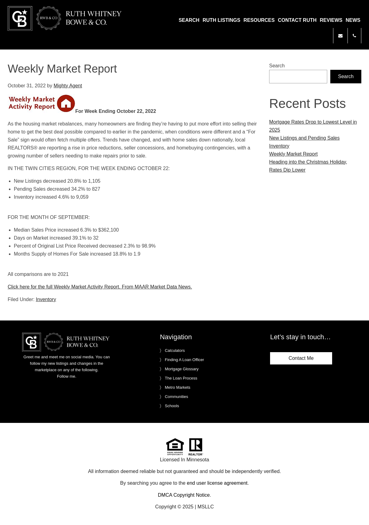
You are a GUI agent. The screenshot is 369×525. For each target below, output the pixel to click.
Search (277, 65)
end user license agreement (217, 483)
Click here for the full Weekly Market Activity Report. (64, 286)
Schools (172, 406)
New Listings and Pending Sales (304, 138)
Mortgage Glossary (181, 369)
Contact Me (301, 358)
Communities (176, 396)
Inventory (46, 299)
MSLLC (206, 506)
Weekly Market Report (293, 154)
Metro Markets (177, 387)
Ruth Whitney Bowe (66, 18)
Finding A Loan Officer (184, 359)
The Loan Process (181, 378)
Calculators (175, 350)
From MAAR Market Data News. (156, 286)
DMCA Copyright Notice (184, 495)
